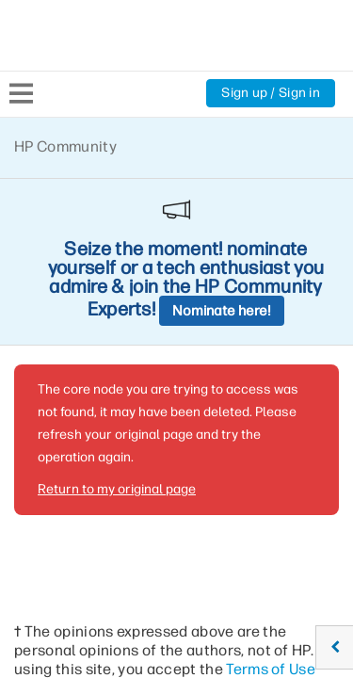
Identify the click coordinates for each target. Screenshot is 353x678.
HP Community (65, 146)
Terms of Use (270, 501)
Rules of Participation (119, 520)
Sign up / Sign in (270, 93)
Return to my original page (117, 322)
